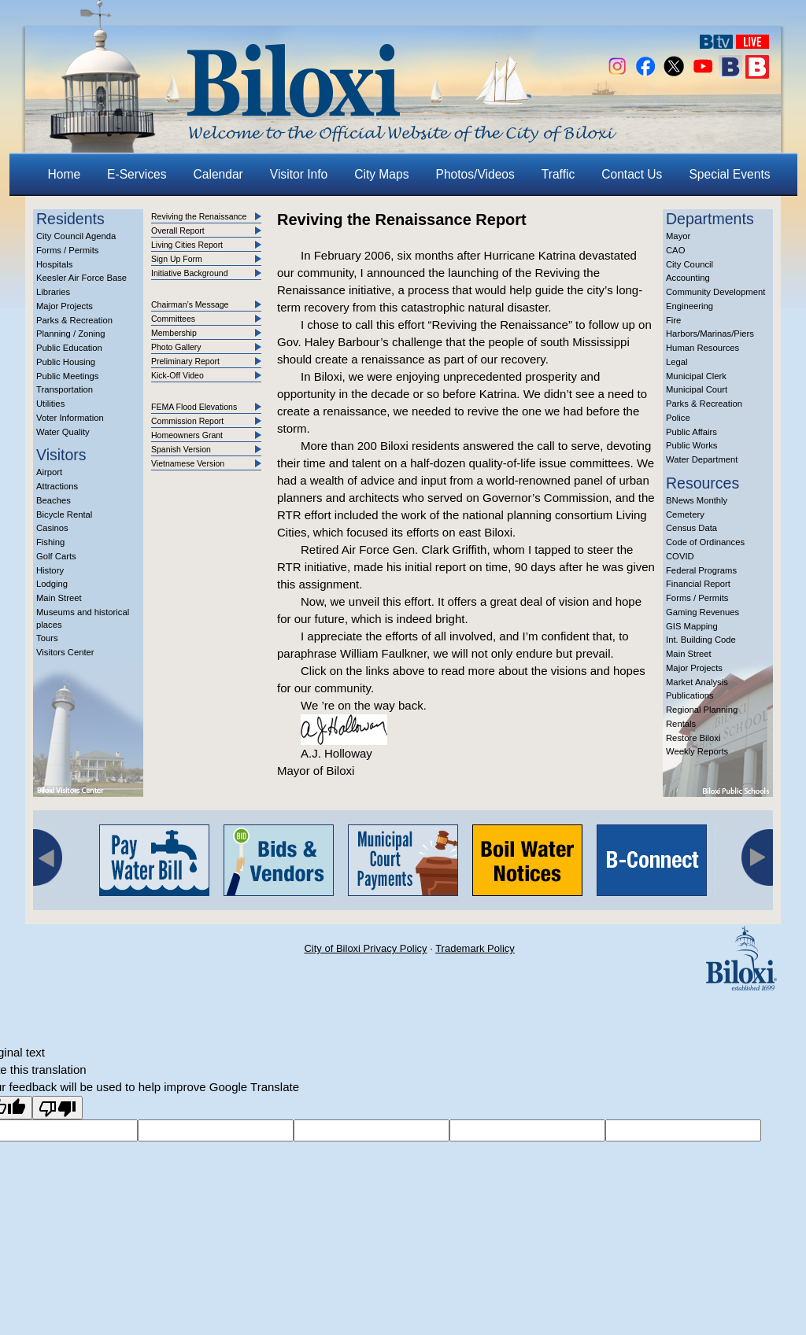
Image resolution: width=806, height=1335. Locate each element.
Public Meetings (67, 376)
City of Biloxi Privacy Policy (365, 948)
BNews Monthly (696, 500)
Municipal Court (696, 389)
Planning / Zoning (70, 333)
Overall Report (178, 230)
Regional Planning (702, 709)
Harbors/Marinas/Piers (710, 333)
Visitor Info (298, 174)
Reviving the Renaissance (198, 216)
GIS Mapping (692, 626)
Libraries (53, 292)
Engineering (689, 306)
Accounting (688, 277)
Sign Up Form (176, 259)
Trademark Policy (475, 948)
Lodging (52, 583)
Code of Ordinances (705, 542)
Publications (690, 695)
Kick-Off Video (177, 375)
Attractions (57, 486)
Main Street (59, 598)
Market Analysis (697, 682)
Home (64, 174)
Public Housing (65, 362)
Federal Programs (701, 570)
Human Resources (702, 347)
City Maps (381, 174)
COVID (680, 556)
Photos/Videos (475, 174)
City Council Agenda (76, 236)
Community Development (715, 292)
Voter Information (70, 417)
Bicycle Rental (64, 514)
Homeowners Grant (187, 435)
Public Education (69, 347)
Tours (47, 638)
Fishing (50, 542)
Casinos (52, 528)
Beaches (53, 500)
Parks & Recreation (74, 320)
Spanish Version (181, 449)
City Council (689, 264)
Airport (49, 472)
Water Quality (63, 432)
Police (678, 417)
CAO (675, 250)
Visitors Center (65, 652)
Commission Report (187, 421)
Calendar (218, 174)
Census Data (691, 528)
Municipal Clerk (696, 376)
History (50, 570)
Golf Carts (56, 556)
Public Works (691, 445)
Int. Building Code (701, 639)
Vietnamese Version (187, 463)
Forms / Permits (67, 250)
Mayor (678, 236)
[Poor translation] (57, 1107)
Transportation (64, 389)
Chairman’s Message (189, 304)
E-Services (136, 174)
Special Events (729, 174)
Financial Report (698, 583)
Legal (677, 362)
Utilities (50, 403)
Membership (174, 332)
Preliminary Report (185, 361)
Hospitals (54, 264)
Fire (673, 320)
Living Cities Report (187, 244)
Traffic (558, 174)
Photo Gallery (176, 347)
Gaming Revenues (702, 612)
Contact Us (631, 174)
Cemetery (685, 514)
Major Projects (64, 306)
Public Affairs (691, 432)
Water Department (702, 459)
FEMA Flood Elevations (194, 406)
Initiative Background (189, 273)
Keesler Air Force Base (81, 277)
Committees (173, 318)
